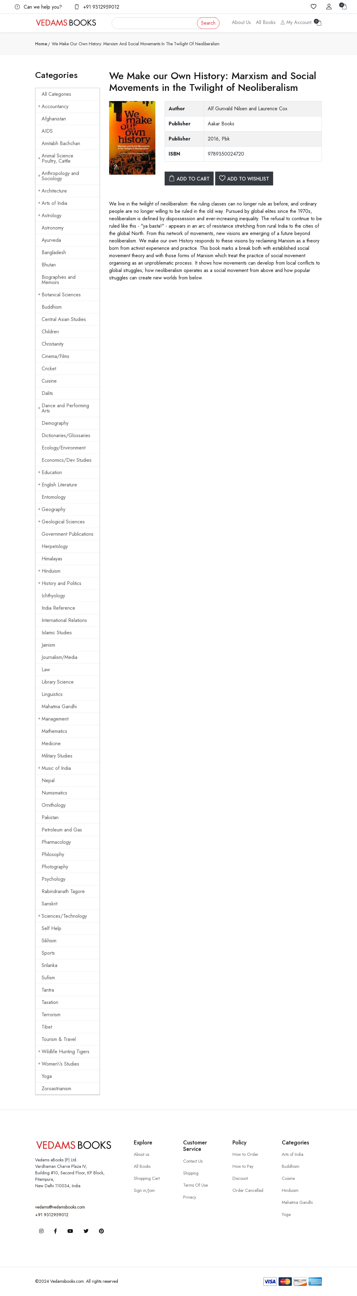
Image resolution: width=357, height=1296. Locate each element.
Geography (51, 509)
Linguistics (52, 694)
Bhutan (49, 264)
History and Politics (59, 583)
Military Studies (57, 755)
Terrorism (51, 1014)
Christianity (53, 343)
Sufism (48, 977)
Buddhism (52, 307)
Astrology (49, 215)
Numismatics (54, 792)
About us (141, 1154)
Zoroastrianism (56, 1088)
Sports (48, 953)
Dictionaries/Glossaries (66, 435)
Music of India (54, 768)
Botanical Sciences (59, 294)
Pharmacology (56, 842)
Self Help (51, 928)
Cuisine (49, 380)
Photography (55, 866)
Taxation (50, 1002)
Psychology (53, 879)
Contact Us (193, 1161)
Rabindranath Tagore (63, 891)
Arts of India (52, 203)
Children (50, 331)
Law (46, 669)
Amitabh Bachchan (61, 143)
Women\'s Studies (58, 1063)
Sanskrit (49, 903)
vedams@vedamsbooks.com (60, 1207)
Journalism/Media (59, 657)
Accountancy (53, 106)
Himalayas (52, 558)
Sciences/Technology (62, 916)
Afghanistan (54, 118)
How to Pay (242, 1166)
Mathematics (54, 731)
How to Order (245, 1154)
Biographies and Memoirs (59, 280)
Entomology (54, 497)
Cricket (49, 368)
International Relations (64, 620)
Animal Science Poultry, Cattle (55, 158)
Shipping (191, 1173)
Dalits (47, 393)
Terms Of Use (195, 1185)
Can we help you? (38, 6)
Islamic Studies (57, 632)
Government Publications (67, 534)
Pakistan (50, 817)
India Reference (58, 607)
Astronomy (53, 227)
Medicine (51, 743)
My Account (296, 22)
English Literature (57, 484)
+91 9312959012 (96, 6)
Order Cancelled (247, 1190)
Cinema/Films (55, 356)
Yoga (47, 1076)
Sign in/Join (144, 1190)
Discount (240, 1178)
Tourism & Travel (59, 1039)
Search (208, 22)
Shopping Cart (147, 1178)
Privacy (189, 1197)
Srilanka (49, 965)
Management (53, 718)
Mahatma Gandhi (59, 706)
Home (41, 44)
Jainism (48, 644)
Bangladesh (54, 252)
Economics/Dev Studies (67, 460)
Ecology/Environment (63, 447)
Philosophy (53, 854)
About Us (241, 22)
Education (50, 472)
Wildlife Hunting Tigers (63, 1051)
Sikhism (49, 940)
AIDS (47, 131)
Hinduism (49, 571)
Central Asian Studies (64, 319)
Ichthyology (53, 595)
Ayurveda (51, 240)
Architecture (52, 190)
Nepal (48, 780)
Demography (55, 423)
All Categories (56, 94)
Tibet (47, 1026)
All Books (266, 22)
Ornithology (54, 805)
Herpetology (55, 546)
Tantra (48, 989)
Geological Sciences (61, 521)
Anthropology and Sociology (58, 176)
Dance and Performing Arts (63, 408)
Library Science (58, 681)
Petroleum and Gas (62, 829)
